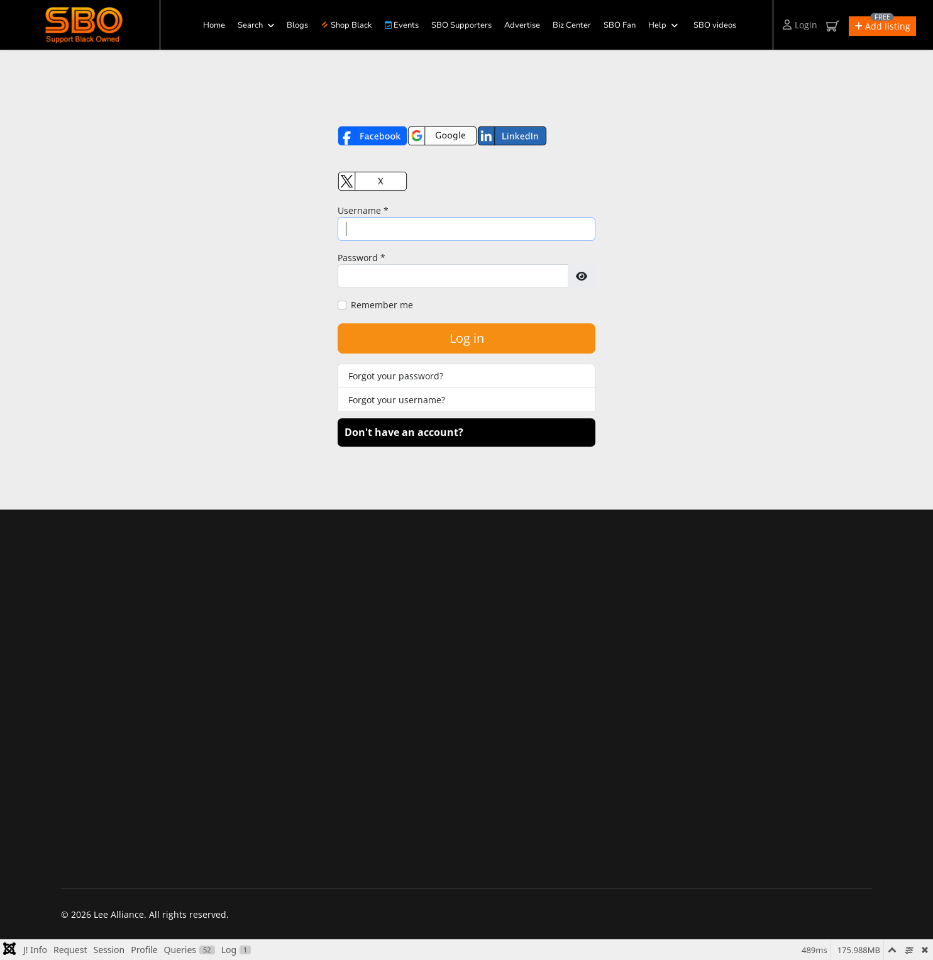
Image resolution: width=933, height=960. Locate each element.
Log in (467, 338)
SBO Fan (620, 25)
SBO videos (714, 25)
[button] (882, 26)
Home (214, 25)
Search (250, 25)
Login (800, 25)
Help (657, 25)
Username (363, 210)
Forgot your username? (396, 400)
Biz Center (572, 25)
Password (361, 258)
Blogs (297, 25)
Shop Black (346, 25)
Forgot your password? (395, 376)
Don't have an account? (404, 432)
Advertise (522, 25)
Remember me (382, 305)
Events (402, 25)
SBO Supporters (461, 25)
